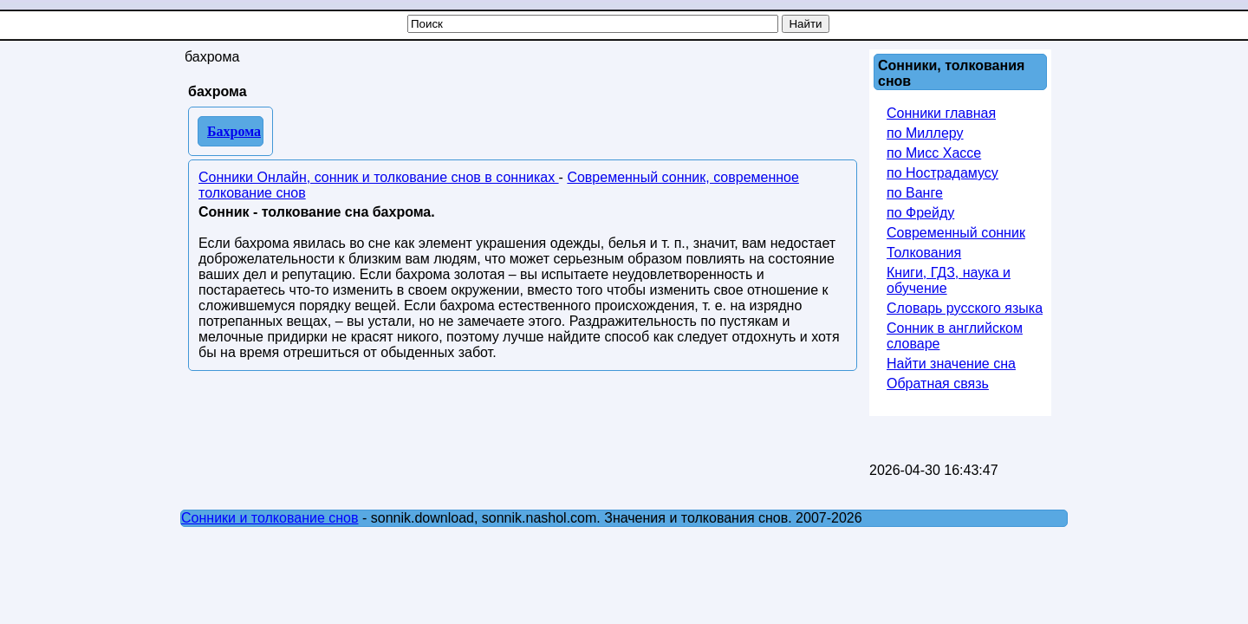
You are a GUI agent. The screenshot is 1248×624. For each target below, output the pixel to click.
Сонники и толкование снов (270, 517)
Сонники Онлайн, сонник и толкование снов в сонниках (378, 177)
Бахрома (234, 131)
